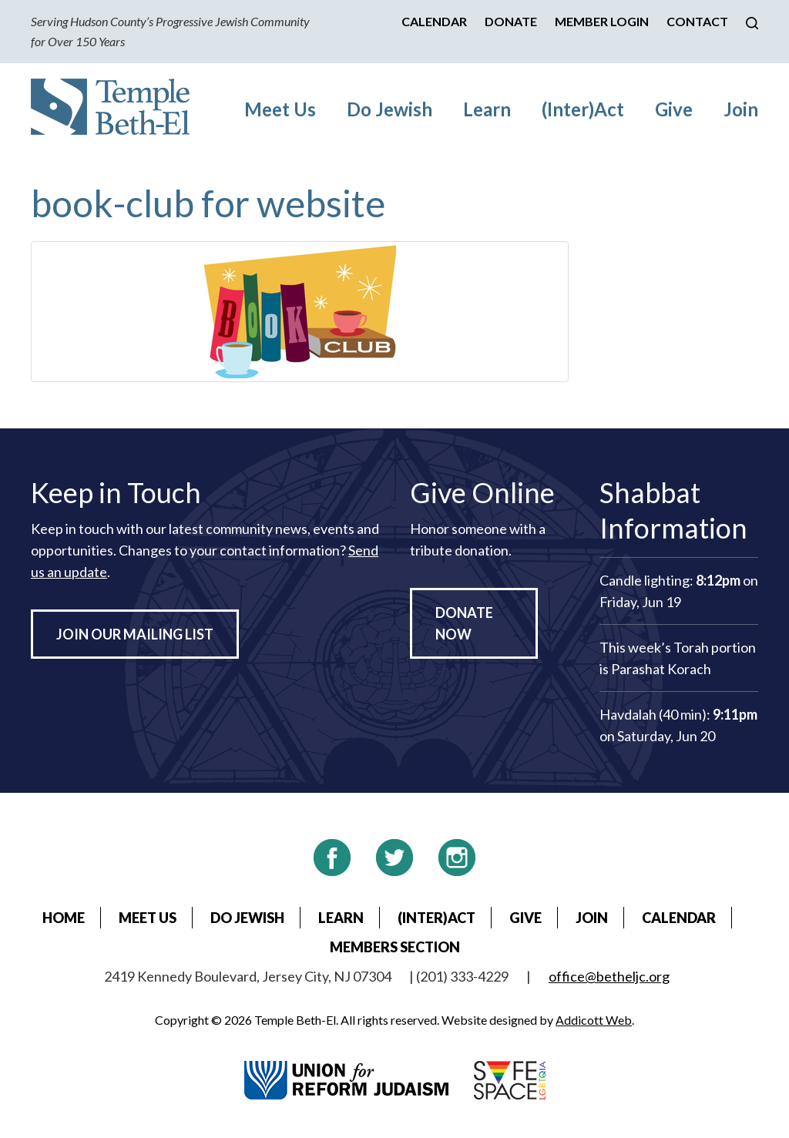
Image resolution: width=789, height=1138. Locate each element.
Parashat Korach (661, 668)
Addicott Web (594, 1019)
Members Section (395, 946)
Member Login (602, 21)
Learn (487, 109)
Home (63, 917)
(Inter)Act (583, 109)
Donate (511, 21)
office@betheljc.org (609, 976)
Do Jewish (389, 109)
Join (741, 109)
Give (674, 109)
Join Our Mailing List (134, 634)
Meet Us (280, 109)
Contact (697, 21)
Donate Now (464, 623)
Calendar (434, 21)
